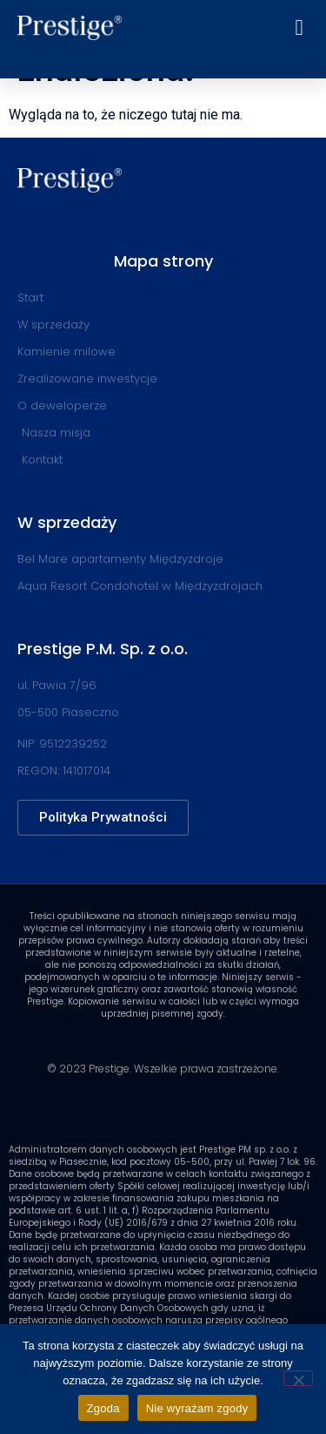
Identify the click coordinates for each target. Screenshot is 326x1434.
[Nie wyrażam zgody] (298, 1378)
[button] (299, 27)
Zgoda (103, 1408)
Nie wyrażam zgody (197, 1408)
